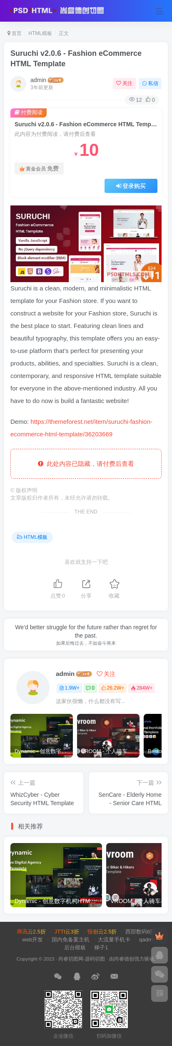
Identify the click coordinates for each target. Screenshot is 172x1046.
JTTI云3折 (66, 931)
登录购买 (131, 186)
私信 (150, 83)
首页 (14, 33)
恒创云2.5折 (102, 931)
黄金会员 (39, 168)
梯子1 (101, 947)
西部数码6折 (140, 931)
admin (38, 80)
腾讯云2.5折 (31, 931)
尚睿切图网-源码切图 (81, 958)
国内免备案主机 (71, 939)
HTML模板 (40, 33)
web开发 (32, 939)
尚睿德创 (124, 958)
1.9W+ (69, 688)
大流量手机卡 (114, 939)
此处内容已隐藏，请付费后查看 (86, 463)
